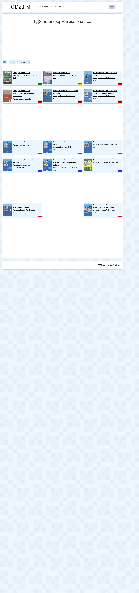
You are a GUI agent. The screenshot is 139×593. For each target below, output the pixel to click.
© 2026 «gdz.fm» (102, 265)
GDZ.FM (20, 7)
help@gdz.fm (115, 265)
